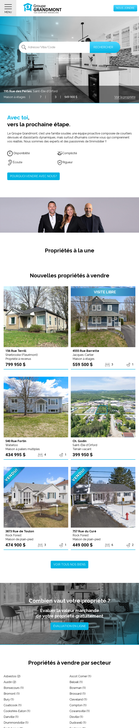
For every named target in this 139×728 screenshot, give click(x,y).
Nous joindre (125, 8)
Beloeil (76, 682)
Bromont (12, 693)
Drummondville (16, 722)
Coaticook (13, 705)
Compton (78, 705)
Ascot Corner (80, 676)
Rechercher (103, 47)
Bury (9, 699)
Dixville (76, 717)
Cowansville (80, 711)
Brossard (78, 693)
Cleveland (78, 699)
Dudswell (78, 722)
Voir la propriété (124, 97)
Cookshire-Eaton (17, 711)
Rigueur (65, 162)
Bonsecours (14, 688)
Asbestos (12, 676)
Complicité (67, 153)
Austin (10, 682)
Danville (11, 717)
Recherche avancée (69, 58)
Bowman (78, 688)
